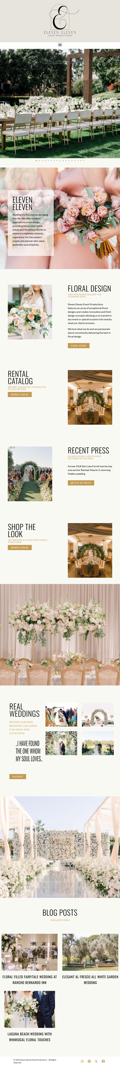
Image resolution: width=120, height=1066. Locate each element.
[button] (60, 44)
